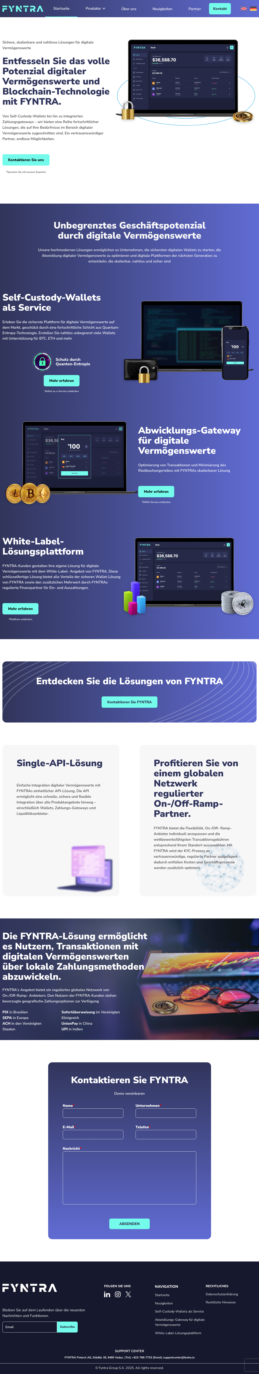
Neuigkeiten (162, 8)
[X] (128, 1294)
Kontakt (220, 8)
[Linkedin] (107, 1294)
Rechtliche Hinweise (221, 1302)
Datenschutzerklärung (222, 1294)
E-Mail (68, 1127)
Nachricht (71, 1148)
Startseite (61, 8)
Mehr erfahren (61, 380)
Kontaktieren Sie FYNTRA (129, 702)
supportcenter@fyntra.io (179, 1357)
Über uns (128, 8)
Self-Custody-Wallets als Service (179, 1311)
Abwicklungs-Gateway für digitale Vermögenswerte (180, 1322)
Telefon (142, 1127)
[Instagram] (118, 1294)
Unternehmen (148, 1105)
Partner (195, 8)
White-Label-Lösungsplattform (178, 1333)
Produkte (95, 8)
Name (68, 1105)
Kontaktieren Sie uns (26, 159)
